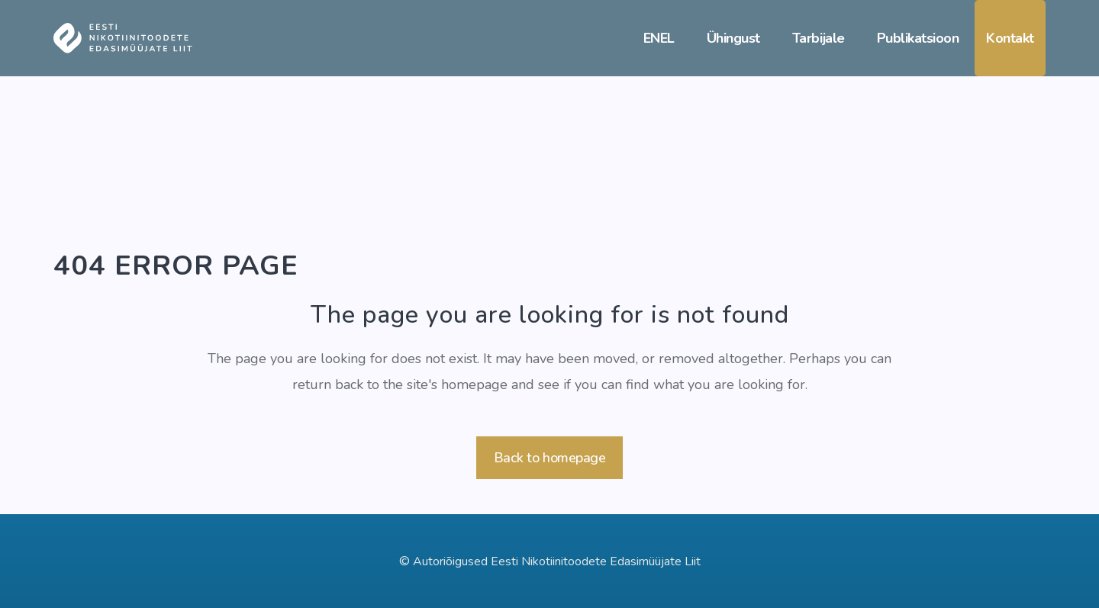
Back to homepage (549, 458)
